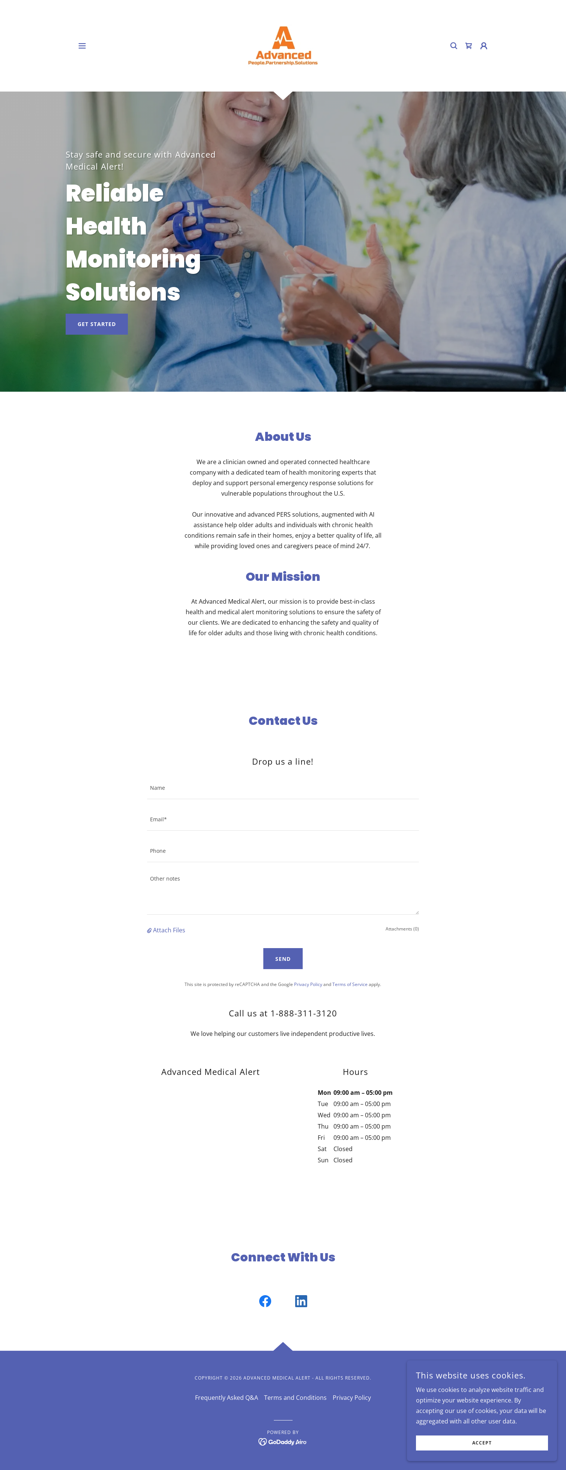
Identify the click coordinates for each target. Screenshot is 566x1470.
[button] (82, 45)
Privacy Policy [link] (308, 984)
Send (283, 958)
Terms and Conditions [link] (295, 1397)
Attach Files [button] (169, 930)
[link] (283, 45)
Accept (482, 1443)
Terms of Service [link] (350, 984)
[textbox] (283, 788)
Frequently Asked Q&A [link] (226, 1397)
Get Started (97, 324)
